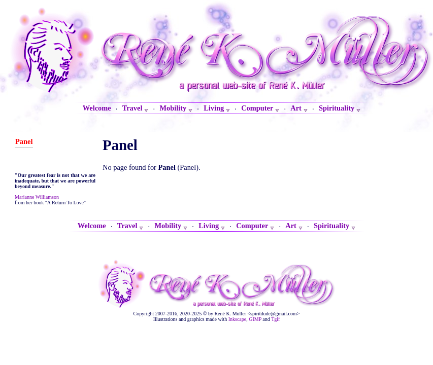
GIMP (255, 319)
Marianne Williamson (37, 197)
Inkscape (237, 319)
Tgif (275, 319)
